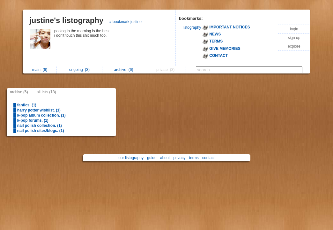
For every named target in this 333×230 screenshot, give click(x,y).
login (294, 29)
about (165, 158)
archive (123, 69)
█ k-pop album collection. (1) (39, 115)
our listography (131, 158)
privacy (179, 158)
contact (208, 158)
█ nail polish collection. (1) (37, 125)
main (39, 69)
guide (151, 158)
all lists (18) (46, 92)
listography (192, 27)
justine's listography (66, 20)
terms (194, 158)
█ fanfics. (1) (24, 105)
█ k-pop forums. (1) (30, 120)
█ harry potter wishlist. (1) (37, 110)
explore (294, 46)
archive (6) (19, 92)
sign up (294, 37)
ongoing (79, 69)
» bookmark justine (125, 21)
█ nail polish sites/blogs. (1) (38, 130)
